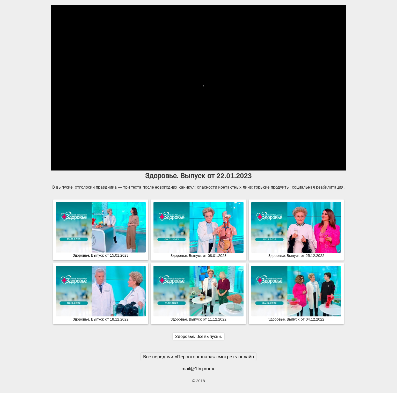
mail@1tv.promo (198, 368)
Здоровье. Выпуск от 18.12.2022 (101, 317)
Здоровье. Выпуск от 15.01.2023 (101, 253)
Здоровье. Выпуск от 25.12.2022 (296, 253)
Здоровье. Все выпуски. (198, 336)
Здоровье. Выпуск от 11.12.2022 (198, 317)
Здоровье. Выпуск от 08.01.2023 (198, 253)
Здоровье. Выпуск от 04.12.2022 (296, 317)
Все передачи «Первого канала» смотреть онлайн (198, 356)
